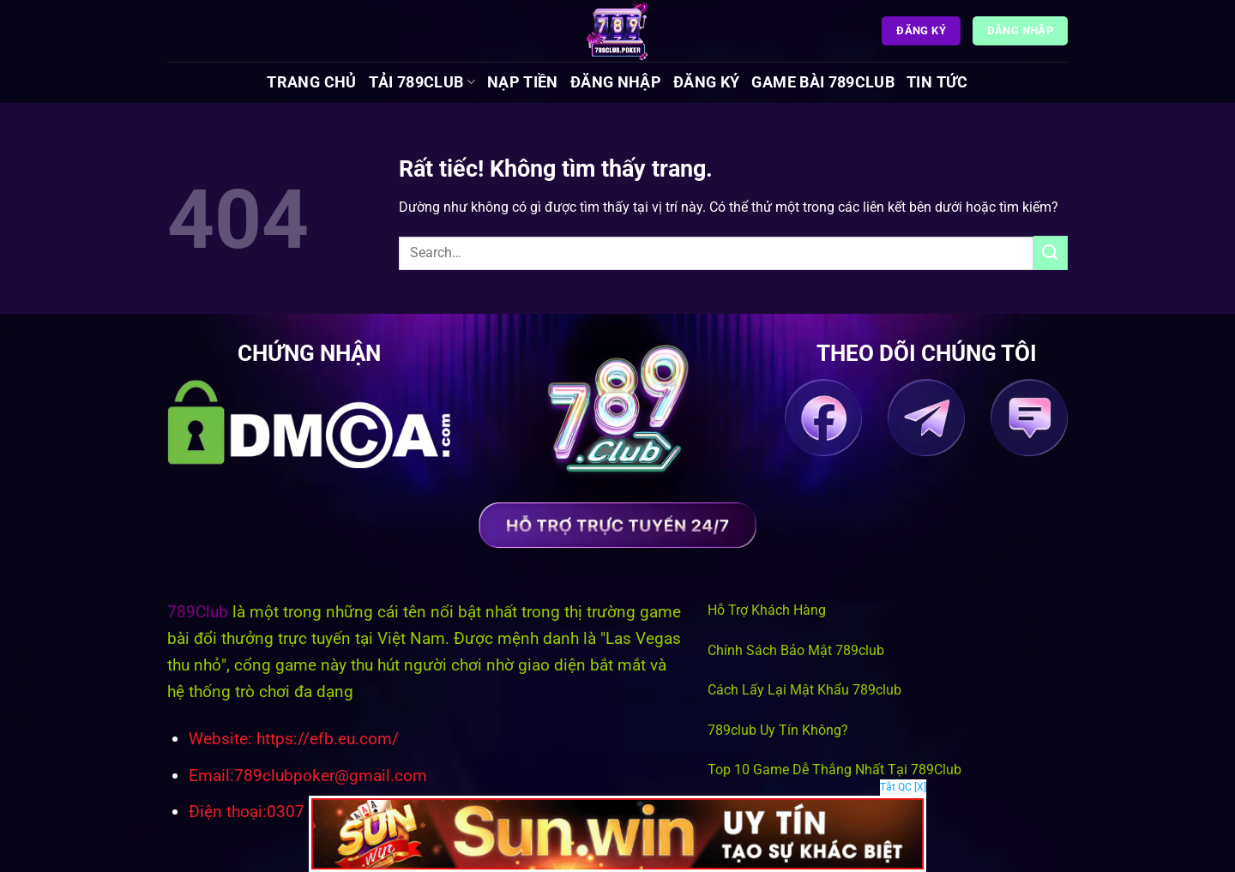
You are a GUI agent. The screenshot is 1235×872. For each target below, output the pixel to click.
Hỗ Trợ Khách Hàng (767, 610)
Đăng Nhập (615, 82)
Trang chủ (311, 82)
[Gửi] (1050, 252)
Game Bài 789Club (823, 82)
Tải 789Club (422, 82)
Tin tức (937, 82)
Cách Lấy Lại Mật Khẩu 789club (804, 690)
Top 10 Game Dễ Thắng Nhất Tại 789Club (834, 769)
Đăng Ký (706, 82)
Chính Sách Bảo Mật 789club (796, 650)
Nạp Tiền (522, 82)
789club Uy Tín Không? (778, 730)
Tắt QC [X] (903, 787)
